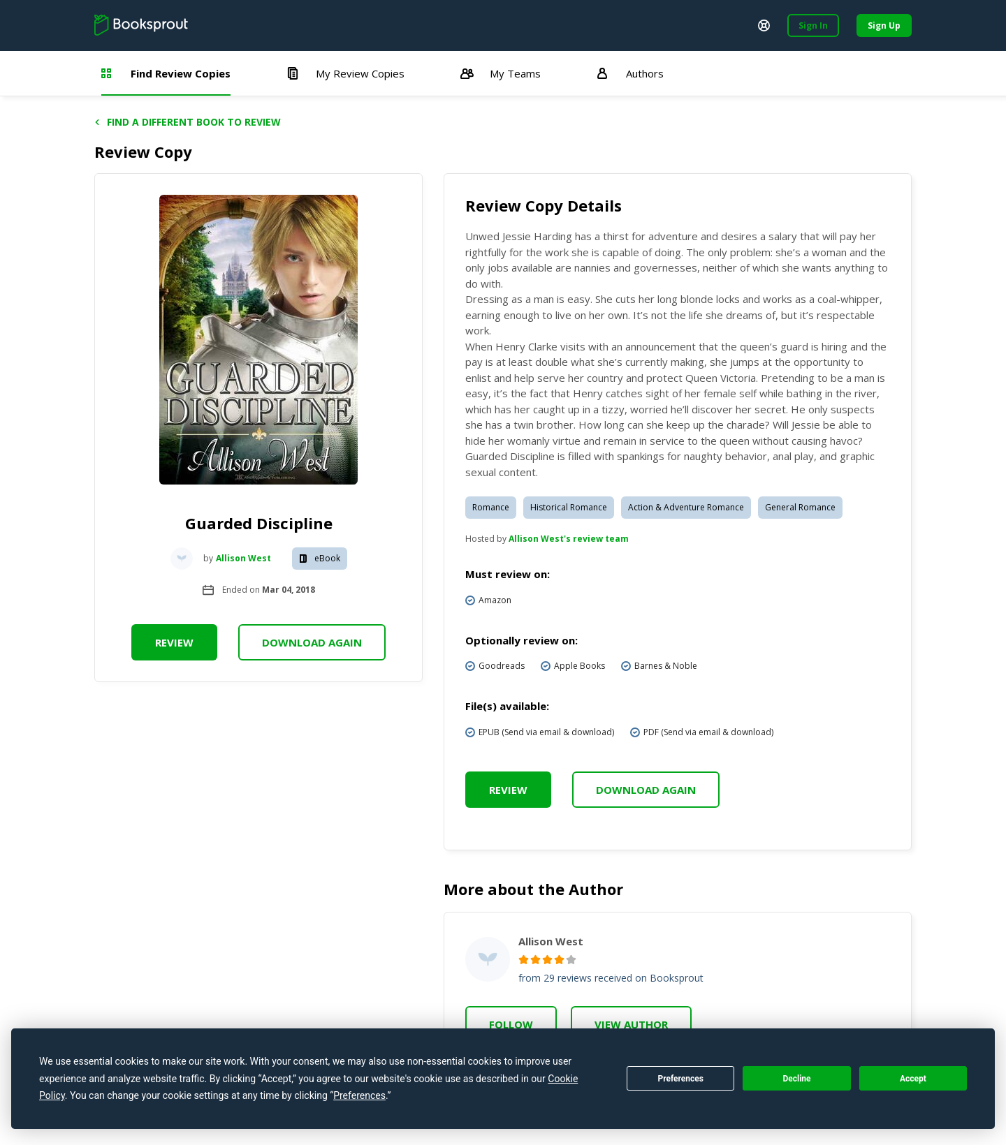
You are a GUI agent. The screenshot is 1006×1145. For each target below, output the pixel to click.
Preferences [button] (359, 1095)
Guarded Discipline (259, 522)
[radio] (523, 959)
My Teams (500, 73)
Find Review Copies (166, 73)
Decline (796, 1079)
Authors (630, 73)
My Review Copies (345, 73)
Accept (913, 1079)
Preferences (680, 1079)
